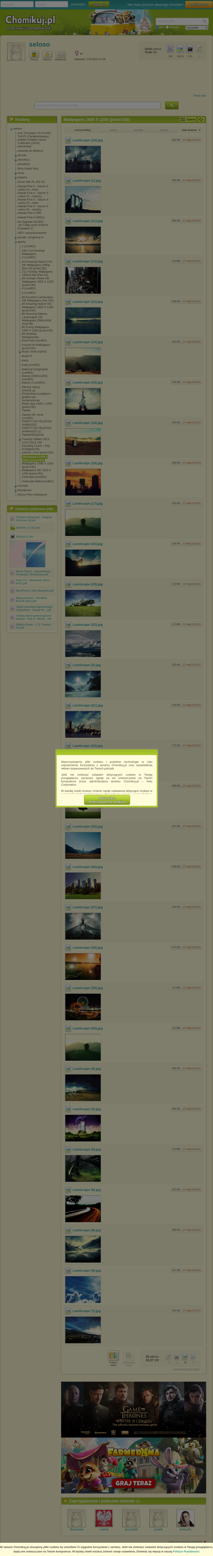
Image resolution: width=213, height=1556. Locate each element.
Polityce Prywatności (186, 1551)
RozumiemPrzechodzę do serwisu (107, 800)
